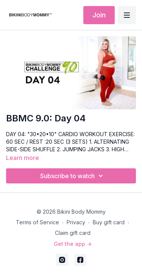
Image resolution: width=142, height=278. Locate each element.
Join (99, 15)
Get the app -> (73, 244)
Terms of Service (37, 222)
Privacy (76, 222)
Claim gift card (73, 233)
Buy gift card (109, 222)
